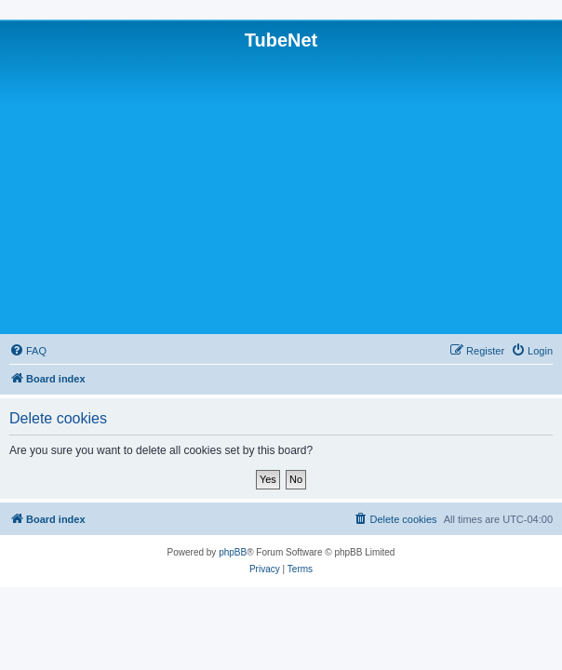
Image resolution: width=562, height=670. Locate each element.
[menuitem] (28, 351)
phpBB (233, 552)
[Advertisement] (281, 190)
